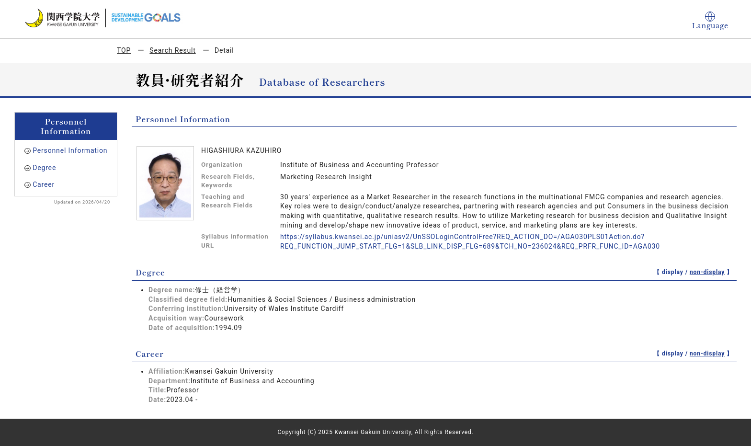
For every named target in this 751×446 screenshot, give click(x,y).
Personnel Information (70, 150)
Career (44, 184)
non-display (707, 272)
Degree (44, 168)
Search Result (172, 50)
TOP (124, 50)
